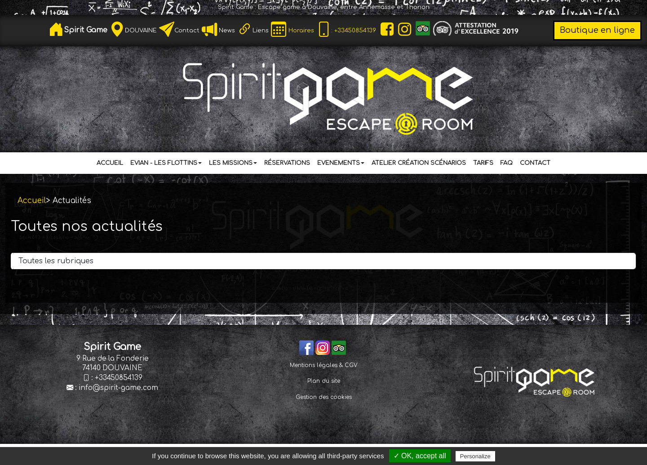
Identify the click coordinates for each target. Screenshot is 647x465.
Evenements (340, 163)
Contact (186, 30)
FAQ (507, 163)
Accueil (110, 163)
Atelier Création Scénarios (419, 163)
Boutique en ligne (597, 30)
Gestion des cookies (324, 397)
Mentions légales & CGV (324, 365)
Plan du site (323, 381)
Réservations (287, 163)
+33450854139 (118, 378)
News (226, 30)
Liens (261, 30)
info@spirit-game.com (118, 388)
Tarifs (483, 163)
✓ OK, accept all (420, 456)
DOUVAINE (141, 30)
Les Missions (233, 163)
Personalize (475, 456)
